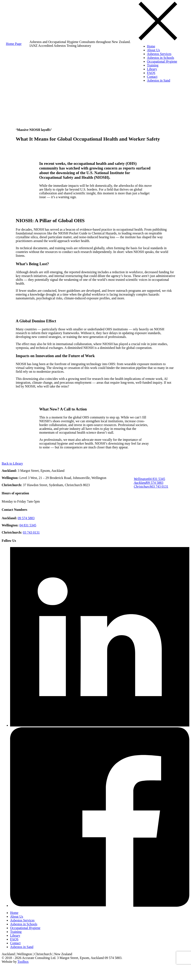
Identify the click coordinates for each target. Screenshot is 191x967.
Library (152, 69)
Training (153, 65)
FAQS (151, 73)
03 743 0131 (151, 486)
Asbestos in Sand (158, 80)
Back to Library (12, 463)
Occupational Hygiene (162, 61)
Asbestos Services (159, 54)
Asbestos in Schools (160, 57)
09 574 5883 (148, 482)
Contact (152, 76)
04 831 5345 (149, 479)
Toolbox (23, 961)
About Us (153, 50)
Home (151, 46)
